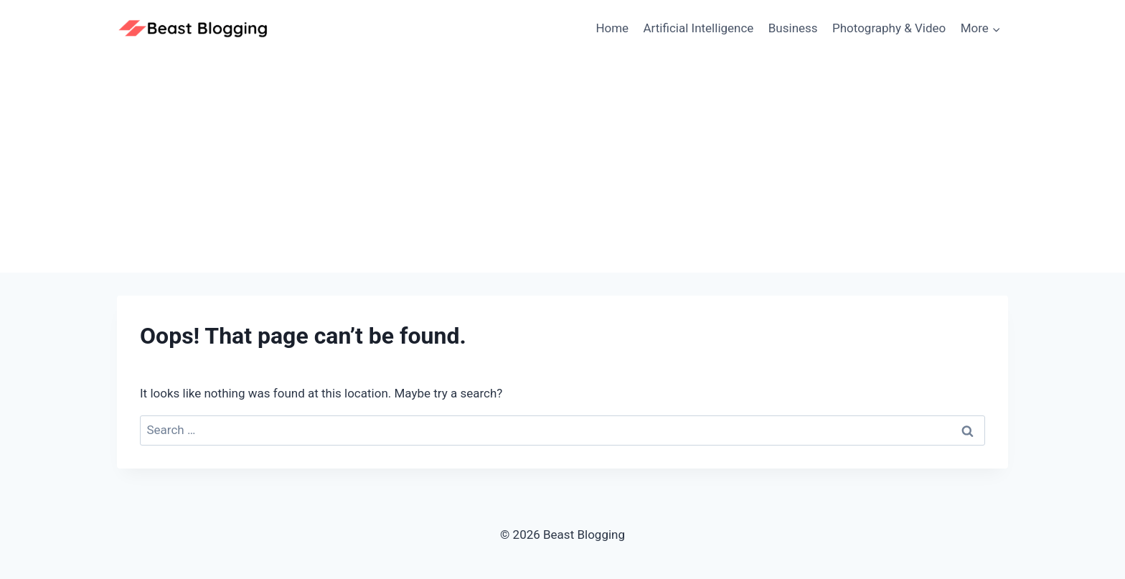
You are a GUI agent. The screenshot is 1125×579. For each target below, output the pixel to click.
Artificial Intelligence (699, 28)
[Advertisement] (562, 165)
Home (612, 28)
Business (793, 28)
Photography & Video (889, 28)
